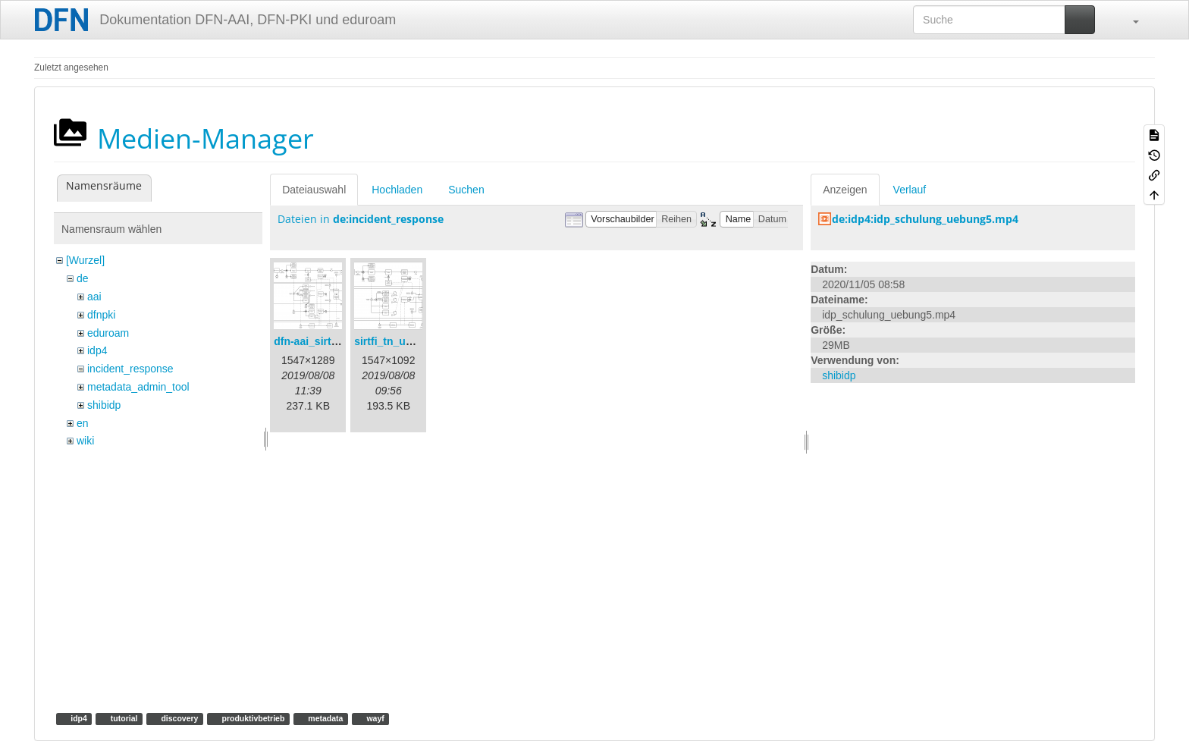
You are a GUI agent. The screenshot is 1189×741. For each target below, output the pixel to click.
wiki (85, 441)
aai (94, 296)
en (83, 423)
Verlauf (910, 190)
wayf (374, 718)
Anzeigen (845, 190)
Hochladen (397, 190)
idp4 (97, 350)
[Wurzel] (85, 260)
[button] (1128, 20)
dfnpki (101, 315)
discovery (179, 718)
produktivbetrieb (252, 718)
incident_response (130, 369)
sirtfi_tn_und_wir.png (408, 341)
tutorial (123, 718)
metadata (324, 718)
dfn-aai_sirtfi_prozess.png (340, 341)
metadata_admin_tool (138, 387)
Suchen (466, 190)
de (83, 278)
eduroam (108, 333)
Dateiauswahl (314, 190)
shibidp (104, 405)
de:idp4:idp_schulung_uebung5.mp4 (925, 219)
